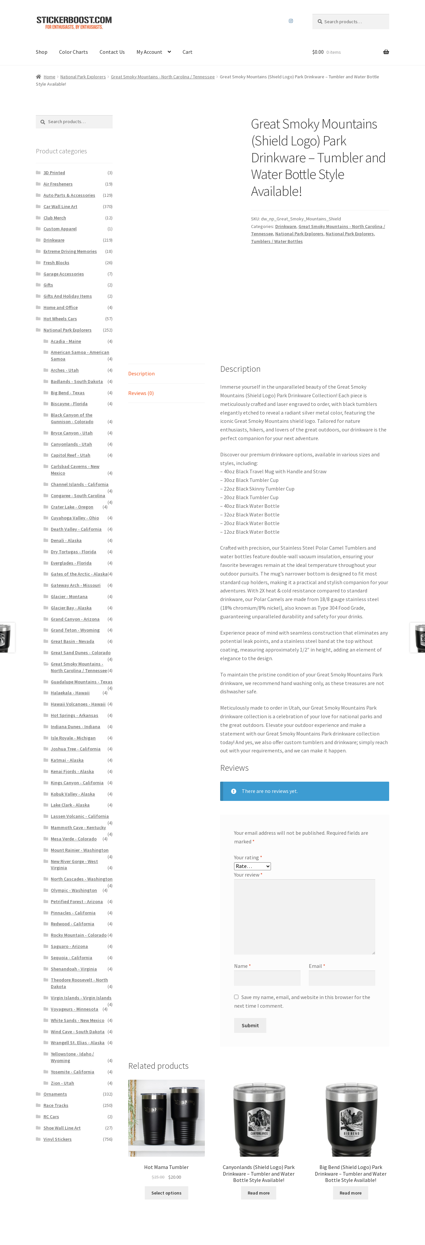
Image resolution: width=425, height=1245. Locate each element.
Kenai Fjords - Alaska (72, 771)
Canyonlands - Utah (71, 444)
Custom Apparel (60, 229)
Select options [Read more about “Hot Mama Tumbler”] (166, 1125)
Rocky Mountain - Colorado (79, 935)
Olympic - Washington (74, 890)
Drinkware (285, 226)
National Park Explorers (83, 77)
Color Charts (73, 51)
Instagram (291, 21)
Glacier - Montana (69, 596)
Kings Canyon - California (77, 783)
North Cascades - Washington (82, 879)
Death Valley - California (76, 529)
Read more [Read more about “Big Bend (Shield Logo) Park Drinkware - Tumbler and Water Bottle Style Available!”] (351, 1125)
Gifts (48, 285)
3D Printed (54, 173)
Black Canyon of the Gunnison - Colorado (72, 418)
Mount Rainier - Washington (80, 850)
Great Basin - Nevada (72, 641)
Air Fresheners (58, 184)
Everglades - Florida (71, 563)
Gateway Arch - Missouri (76, 585)
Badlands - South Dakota (77, 381)
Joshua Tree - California (76, 749)
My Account (149, 51)
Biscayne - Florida (69, 404)
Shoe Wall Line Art (62, 1128)
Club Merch (54, 218)
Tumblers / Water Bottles (277, 241)
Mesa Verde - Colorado (74, 839)
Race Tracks (55, 1105)
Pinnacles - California (73, 913)
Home (49, 77)
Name (242, 898)
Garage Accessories (63, 274)
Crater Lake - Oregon (72, 507)
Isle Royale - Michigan (73, 738)
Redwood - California (72, 924)
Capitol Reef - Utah (70, 455)
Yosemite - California (72, 1072)
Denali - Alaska (66, 540)
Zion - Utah (62, 1083)
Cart (188, 51)
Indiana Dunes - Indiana (75, 727)
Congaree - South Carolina (78, 496)
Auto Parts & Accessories (69, 195)
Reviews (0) (141, 325)
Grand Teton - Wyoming (75, 630)
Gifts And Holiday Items (67, 296)
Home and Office (60, 307)
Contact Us (112, 51)
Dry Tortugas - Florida (73, 552)
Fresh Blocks (56, 263)
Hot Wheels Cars (60, 319)
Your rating (248, 789)
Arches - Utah (65, 370)
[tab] (166, 306)
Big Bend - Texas (68, 393)
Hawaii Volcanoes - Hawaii (78, 704)
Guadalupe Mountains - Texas (82, 682)
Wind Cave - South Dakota (78, 1032)
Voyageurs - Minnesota (74, 1009)
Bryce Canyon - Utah (72, 433)
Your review (248, 806)
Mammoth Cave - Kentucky (78, 827)
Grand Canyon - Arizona (75, 619)
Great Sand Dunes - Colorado (81, 653)
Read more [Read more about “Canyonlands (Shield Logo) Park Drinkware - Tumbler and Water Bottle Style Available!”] (259, 1125)
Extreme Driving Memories (70, 251)
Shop (41, 51)
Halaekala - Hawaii (70, 693)
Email (317, 898)
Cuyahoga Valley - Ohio (75, 518)
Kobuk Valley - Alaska (73, 794)
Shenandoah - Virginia (74, 969)
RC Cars (51, 1117)
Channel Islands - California (80, 484)
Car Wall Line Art (60, 206)
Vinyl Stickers (57, 1139)
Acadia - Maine (66, 341)
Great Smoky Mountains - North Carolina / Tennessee (163, 77)
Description (141, 305)
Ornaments (55, 1094)
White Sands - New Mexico (77, 1020)
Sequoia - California (71, 958)
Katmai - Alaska (67, 760)
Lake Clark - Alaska (70, 805)
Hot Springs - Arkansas (74, 715)
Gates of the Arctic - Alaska (79, 574)
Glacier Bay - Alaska (71, 608)
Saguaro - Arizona (69, 946)
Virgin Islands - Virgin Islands (81, 998)
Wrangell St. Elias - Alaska (78, 1043)
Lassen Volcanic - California (80, 816)
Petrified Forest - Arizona (77, 901)
